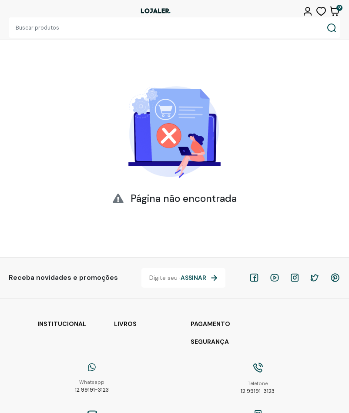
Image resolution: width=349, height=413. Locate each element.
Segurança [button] (210, 342)
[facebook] (254, 277)
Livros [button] (125, 324)
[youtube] (274, 277)
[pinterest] (335, 277)
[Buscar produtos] (166, 27)
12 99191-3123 (92, 386)
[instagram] (294, 277)
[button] (308, 10)
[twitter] (314, 277)
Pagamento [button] (210, 324)
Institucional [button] (61, 324)
